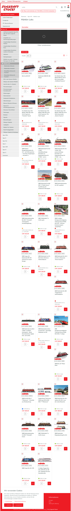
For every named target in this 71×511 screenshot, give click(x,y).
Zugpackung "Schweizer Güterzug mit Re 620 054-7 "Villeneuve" (44, 400)
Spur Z (4, 152)
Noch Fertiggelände (8, 130)
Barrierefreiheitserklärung (40, 509)
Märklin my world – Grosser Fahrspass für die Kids (10, 60)
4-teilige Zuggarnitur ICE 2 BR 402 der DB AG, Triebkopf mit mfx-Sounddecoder (44, 470)
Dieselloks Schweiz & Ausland (9, 76)
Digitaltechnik (6, 26)
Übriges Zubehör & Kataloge (10, 132)
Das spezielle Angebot (8, 14)
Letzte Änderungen (8, 17)
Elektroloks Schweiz (9, 66)
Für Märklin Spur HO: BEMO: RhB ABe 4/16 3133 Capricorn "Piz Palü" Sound (44, 113)
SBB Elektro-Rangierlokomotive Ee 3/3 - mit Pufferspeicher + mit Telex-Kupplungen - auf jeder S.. (28, 152)
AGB (33, 509)
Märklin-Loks (27, 19)
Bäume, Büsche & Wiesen (10, 103)
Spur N (4, 149)
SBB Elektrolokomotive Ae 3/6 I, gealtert (61, 184)
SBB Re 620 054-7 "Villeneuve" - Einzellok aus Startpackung (28, 400)
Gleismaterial (6, 96)
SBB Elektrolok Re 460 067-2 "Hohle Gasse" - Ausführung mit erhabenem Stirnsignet (44, 186)
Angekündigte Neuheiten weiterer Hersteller (9, 51)
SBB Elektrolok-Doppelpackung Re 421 (61, 434)
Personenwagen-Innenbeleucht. (7, 90)
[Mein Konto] (62, 7)
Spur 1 (4, 144)
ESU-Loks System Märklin (10, 79)
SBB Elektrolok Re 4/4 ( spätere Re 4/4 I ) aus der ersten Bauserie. (61, 400)
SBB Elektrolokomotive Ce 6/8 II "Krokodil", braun (28, 435)
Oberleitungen (7, 101)
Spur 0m (5, 141)
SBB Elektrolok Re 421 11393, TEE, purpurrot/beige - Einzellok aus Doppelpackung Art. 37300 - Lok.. (61, 153)
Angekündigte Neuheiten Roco (9, 47)
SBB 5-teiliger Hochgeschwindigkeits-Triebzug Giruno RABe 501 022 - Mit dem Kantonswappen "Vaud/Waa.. (61, 222)
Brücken (5, 115)
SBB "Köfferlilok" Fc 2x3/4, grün (43, 219)
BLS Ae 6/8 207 (26, 76)
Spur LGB (5, 147)
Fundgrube (5, 20)
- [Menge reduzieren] (39, 91)
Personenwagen (7, 86)
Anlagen (51, 500)
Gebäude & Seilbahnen (9, 98)
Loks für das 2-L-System (9, 84)
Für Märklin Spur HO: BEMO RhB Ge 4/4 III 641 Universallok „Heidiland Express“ (60, 78)
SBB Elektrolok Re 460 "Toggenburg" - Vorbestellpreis (61, 292)
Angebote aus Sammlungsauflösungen (9, 38)
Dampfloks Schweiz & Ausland (9, 71)
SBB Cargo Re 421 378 (28, 468)
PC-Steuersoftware (8, 23)
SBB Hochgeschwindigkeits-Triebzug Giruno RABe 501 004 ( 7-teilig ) (61, 331)
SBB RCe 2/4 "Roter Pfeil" (60, 364)
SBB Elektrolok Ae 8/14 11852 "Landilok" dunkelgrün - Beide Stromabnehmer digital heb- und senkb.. (28, 332)
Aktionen (5, 54)
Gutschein (5, 155)
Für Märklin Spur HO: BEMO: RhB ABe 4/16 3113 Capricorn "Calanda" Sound (27, 113)
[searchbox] (38, 7)
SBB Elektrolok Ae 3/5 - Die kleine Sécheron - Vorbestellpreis (44, 257)
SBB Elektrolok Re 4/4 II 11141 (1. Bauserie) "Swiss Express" (61, 257)
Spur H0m (5, 135)
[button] (68, 7)
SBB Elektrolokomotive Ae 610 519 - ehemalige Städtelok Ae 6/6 (44, 330)
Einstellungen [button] (8, 501)
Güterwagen (6, 93)
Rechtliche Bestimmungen (25, 509)
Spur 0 (4, 138)
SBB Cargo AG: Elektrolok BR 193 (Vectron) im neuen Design (27, 258)
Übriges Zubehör (7, 122)
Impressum (15, 509)
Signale (5, 117)
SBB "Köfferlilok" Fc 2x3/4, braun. (43, 434)
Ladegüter (6, 125)
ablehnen (9, 505)
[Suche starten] (56, 7)
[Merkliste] (65, 7)
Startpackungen (7, 57)
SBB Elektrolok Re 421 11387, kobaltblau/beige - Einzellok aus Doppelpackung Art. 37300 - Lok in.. (44, 153)
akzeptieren (18, 505)
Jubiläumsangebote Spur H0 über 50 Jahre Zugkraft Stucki (10, 33)
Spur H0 (5, 29)
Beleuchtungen (7, 120)
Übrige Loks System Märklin (10, 82)
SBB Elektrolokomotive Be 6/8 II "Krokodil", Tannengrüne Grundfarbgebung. (28, 221)
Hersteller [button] (25, 27)
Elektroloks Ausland (9, 68)
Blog (50, 502)
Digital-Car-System (8, 127)
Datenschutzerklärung (19, 501)
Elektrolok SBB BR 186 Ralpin (44, 76)
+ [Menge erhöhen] (27, 91)
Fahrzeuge (6, 112)
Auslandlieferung (64, 11)
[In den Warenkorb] (33, 91)
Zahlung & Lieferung (54, 503)
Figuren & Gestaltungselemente (9, 106)
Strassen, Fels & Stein (9, 110)
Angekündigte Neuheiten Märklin (9, 42)
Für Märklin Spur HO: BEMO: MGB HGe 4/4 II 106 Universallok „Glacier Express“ (61, 113)
